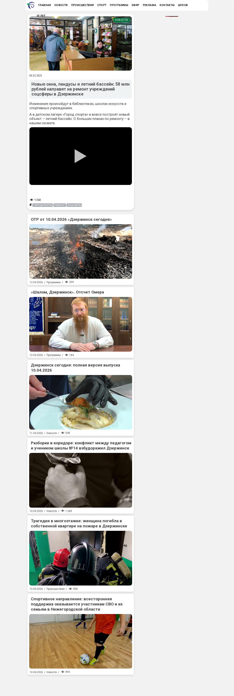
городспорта (42, 205)
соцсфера (74, 205)
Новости (121, 19)
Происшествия (56, 588)
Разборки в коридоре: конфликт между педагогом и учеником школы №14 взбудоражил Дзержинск (81, 445)
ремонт (59, 205)
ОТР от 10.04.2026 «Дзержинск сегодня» (71, 219)
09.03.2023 (35, 75)
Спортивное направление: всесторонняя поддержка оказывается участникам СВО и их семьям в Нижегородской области (77, 604)
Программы (54, 282)
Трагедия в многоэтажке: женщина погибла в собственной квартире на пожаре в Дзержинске (79, 523)
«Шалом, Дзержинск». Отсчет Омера (67, 292)
